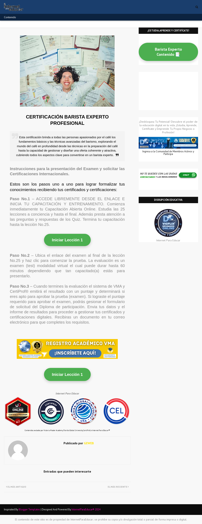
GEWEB (88, 443)
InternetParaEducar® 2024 (86, 509)
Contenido (10, 17)
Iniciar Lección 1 (67, 240)
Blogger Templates (29, 509)
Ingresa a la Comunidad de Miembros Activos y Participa (168, 153)
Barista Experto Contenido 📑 (168, 52)
